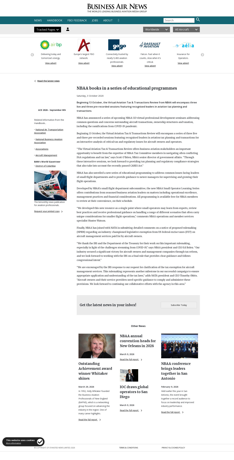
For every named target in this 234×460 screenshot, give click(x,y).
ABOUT (108, 20)
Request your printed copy (48, 211)
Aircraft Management (46, 155)
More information (13, 443)
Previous (31, 54)
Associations (42, 148)
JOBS (95, 20)
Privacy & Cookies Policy (173, 447)
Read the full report (89, 419)
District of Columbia (46, 165)
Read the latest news (47, 80)
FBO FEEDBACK (77, 20)
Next (202, 54)
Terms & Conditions (128, 447)
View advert (50, 63)
